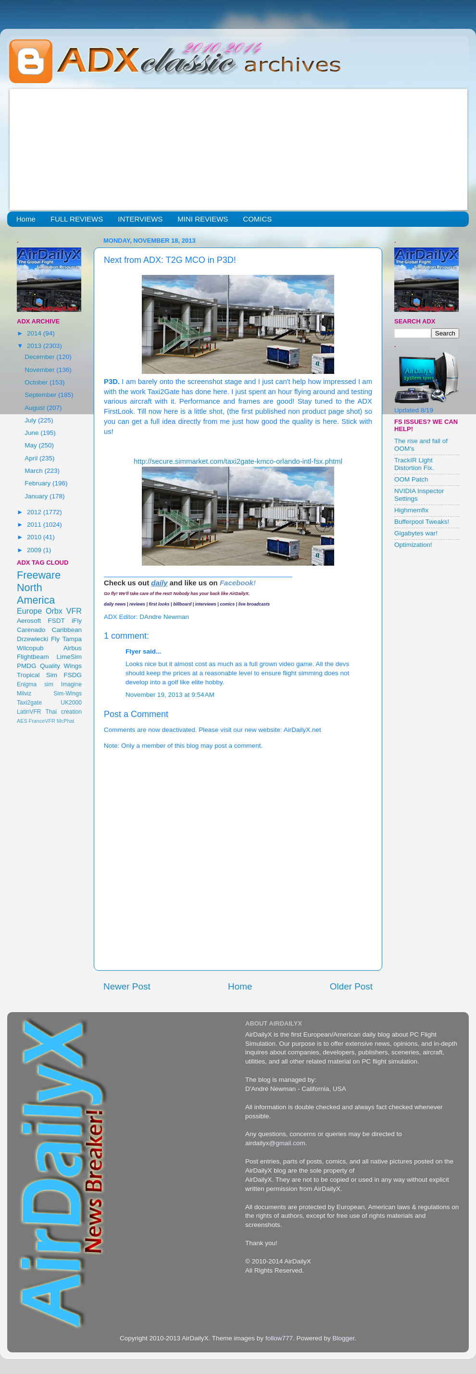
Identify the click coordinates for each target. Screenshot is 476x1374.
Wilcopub (30, 648)
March (34, 470)
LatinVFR (29, 711)
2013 (35, 345)
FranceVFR (42, 721)
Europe (29, 611)
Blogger (343, 1338)
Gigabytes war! (416, 533)
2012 (35, 512)
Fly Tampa (66, 639)
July (31, 420)
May (31, 445)
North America (36, 594)
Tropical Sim (37, 675)
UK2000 (71, 702)
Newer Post (126, 986)
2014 (35, 333)
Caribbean (67, 629)
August (36, 407)
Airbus (72, 648)
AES (22, 721)
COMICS (257, 219)
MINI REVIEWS (202, 219)
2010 (35, 537)
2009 (35, 550)
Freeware (39, 575)
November (40, 369)
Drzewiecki (32, 639)
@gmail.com (287, 1143)
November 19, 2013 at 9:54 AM (169, 694)
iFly (77, 620)
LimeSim (69, 656)
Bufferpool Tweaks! (421, 521)
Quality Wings (61, 665)
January (37, 496)
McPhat (66, 721)
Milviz (24, 693)
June (32, 432)
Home (26, 219)
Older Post (351, 986)
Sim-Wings (67, 693)
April (32, 458)
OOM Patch (411, 479)
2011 (35, 524)
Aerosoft (29, 620)
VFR (74, 611)
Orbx (54, 611)
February (38, 483)
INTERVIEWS (140, 219)
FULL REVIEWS (76, 219)
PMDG (27, 665)
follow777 (279, 1338)
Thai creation (63, 711)
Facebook (236, 583)
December (40, 356)
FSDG (72, 675)
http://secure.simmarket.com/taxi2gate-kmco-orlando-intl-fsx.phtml (238, 461)
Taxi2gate (29, 702)
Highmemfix (411, 510)
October (37, 382)
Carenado (31, 629)
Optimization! (413, 544)
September (41, 394)
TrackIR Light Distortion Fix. (414, 464)
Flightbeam (33, 656)
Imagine (71, 684)
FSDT (56, 620)
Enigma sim (35, 684)
